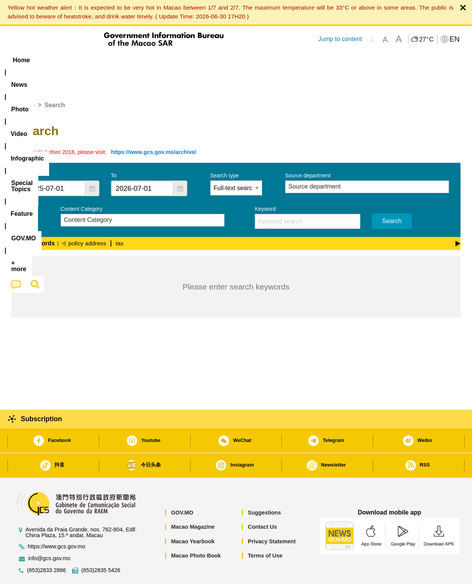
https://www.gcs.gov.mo (56, 523)
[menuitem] (60, 60)
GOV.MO (182, 489)
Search (392, 197)
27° (426, 39)
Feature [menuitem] (266, 60)
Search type (224, 152)
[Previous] (63, 218)
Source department (308, 152)
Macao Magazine (193, 503)
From (29, 152)
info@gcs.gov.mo (49, 535)
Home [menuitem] (27, 60)
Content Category (82, 185)
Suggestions (264, 489)
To (114, 152)
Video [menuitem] (125, 60)
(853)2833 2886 (46, 547)
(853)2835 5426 (100, 547)
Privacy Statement (272, 518)
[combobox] (54, 164)
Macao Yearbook (193, 518)
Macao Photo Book (196, 532)
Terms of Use (265, 532)
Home (26, 81)
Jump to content (340, 39)
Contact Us (262, 503)
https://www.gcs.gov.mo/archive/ (153, 129)
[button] (92, 164)
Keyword (265, 185)
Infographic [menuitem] (165, 60)
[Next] (457, 218)
